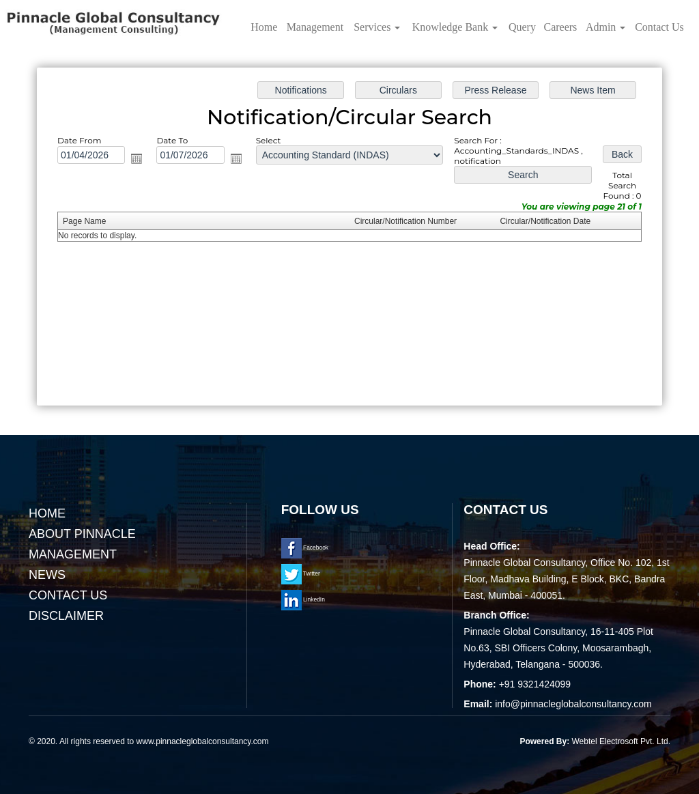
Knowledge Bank (455, 27)
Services (377, 27)
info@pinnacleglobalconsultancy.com (573, 703)
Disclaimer (66, 616)
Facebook (304, 547)
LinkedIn (303, 599)
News (47, 575)
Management (315, 27)
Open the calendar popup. (139, 159)
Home (264, 27)
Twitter (300, 573)
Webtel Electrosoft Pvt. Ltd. (620, 741)
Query (522, 27)
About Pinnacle (82, 534)
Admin (605, 27)
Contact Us (659, 27)
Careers (560, 27)
